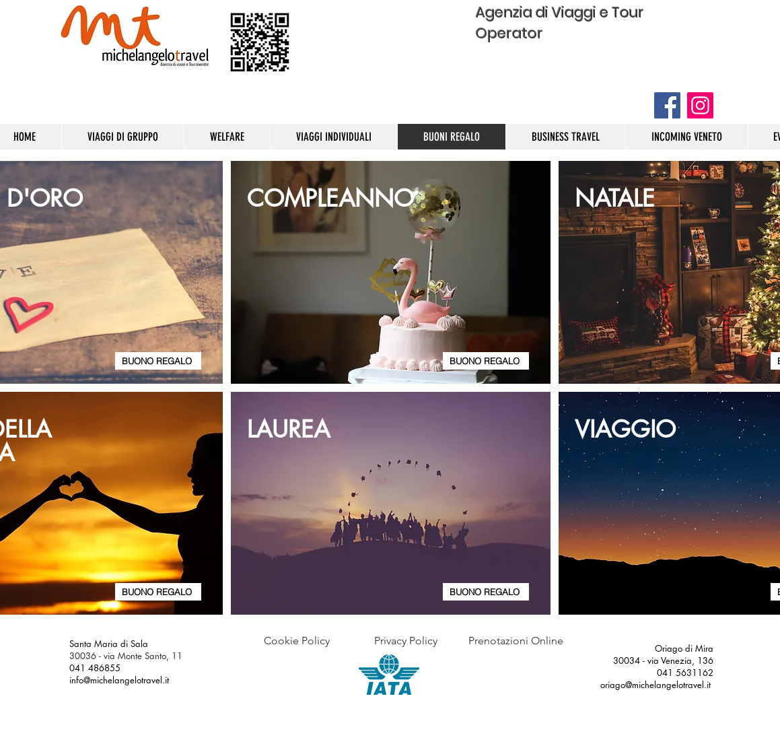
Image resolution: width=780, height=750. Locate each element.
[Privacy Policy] (406, 640)
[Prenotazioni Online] (515, 640)
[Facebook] (667, 105)
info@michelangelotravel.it (120, 680)
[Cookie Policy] (297, 640)
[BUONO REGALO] (158, 361)
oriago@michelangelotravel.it (655, 685)
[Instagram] (700, 105)
